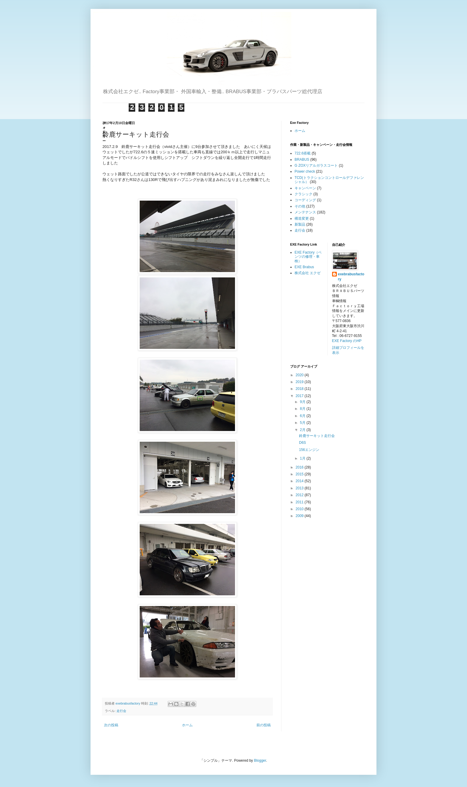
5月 (303, 423)
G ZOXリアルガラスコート (316, 165)
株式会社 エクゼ (307, 273)
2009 (300, 516)
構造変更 (302, 218)
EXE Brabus (304, 267)
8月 (303, 409)
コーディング (305, 200)
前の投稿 (263, 725)
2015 (300, 474)
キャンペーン (305, 188)
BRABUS (302, 159)
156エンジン (309, 450)
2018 (300, 389)
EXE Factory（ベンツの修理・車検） (308, 256)
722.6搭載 (303, 153)
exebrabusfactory (351, 276)
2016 (300, 467)
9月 (303, 402)
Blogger (260, 760)
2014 (300, 481)
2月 (303, 430)
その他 (300, 206)
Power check (305, 171)
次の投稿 (111, 725)
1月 (303, 458)
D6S (302, 443)
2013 (300, 488)
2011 (300, 502)
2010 (300, 509)
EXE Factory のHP (347, 341)
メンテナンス (305, 212)
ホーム (187, 725)
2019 (300, 382)
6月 (303, 416)
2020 (300, 375)
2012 (300, 495)
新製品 (300, 224)
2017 (300, 396)
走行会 (121, 711)
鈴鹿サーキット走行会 (317, 436)
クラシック (303, 194)
